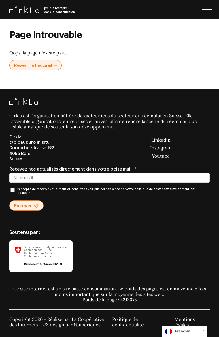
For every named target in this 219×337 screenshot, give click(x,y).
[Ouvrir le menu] (207, 9)
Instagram (160, 148)
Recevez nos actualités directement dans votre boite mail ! (71, 169)
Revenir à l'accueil (35, 65)
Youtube (161, 156)
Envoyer (26, 205)
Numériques (87, 324)
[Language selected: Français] (184, 331)
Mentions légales (184, 321)
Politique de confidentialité (128, 321)
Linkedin (161, 140)
